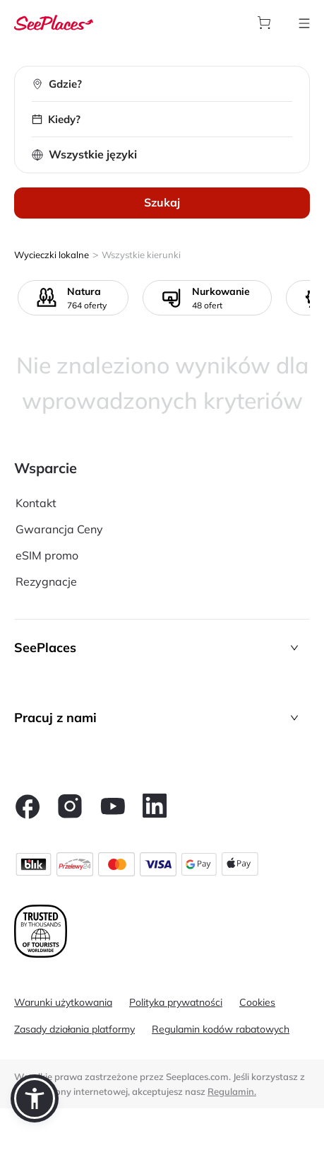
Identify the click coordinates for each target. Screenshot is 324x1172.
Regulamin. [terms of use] (232, 1091)
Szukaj (162, 202)
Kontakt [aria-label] (36, 503)
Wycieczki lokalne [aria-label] (51, 254)
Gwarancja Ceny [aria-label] (59, 529)
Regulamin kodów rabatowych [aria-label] (220, 1029)
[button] (162, 647)
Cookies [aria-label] (257, 1002)
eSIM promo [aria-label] (47, 555)
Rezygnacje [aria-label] (46, 581)
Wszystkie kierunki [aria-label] (141, 254)
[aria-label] (53, 22)
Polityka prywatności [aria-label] (175, 1002)
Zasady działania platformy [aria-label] (74, 1029)
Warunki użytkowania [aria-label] (63, 1002)
